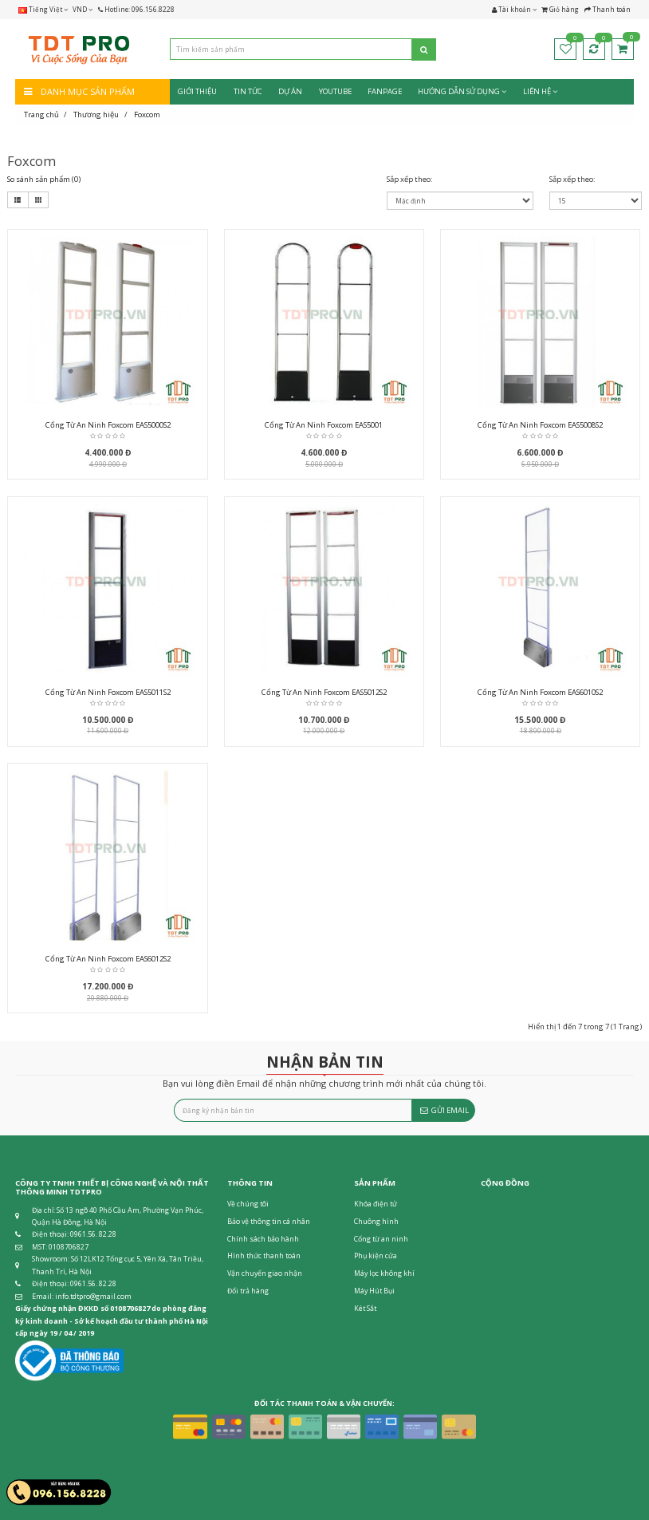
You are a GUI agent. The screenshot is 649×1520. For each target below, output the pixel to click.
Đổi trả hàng (248, 1291)
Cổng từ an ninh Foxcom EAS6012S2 (108, 958)
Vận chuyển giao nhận (264, 1273)
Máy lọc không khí (384, 1273)
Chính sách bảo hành (263, 1239)
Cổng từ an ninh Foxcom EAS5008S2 (540, 425)
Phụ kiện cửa (375, 1256)
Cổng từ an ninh (381, 1239)
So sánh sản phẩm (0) (44, 179)
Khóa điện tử (375, 1204)
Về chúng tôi (248, 1204)
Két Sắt (365, 1308)
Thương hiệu (96, 114)
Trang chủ (41, 114)
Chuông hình (376, 1221)
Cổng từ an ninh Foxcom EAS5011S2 (108, 692)
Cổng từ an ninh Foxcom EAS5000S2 (108, 425)
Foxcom (147, 114)
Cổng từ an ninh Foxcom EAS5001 (324, 425)
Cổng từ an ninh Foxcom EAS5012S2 (324, 692)
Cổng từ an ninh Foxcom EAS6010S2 (540, 692)
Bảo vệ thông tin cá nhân (268, 1221)
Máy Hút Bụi (374, 1291)
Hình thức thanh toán (264, 1256)
